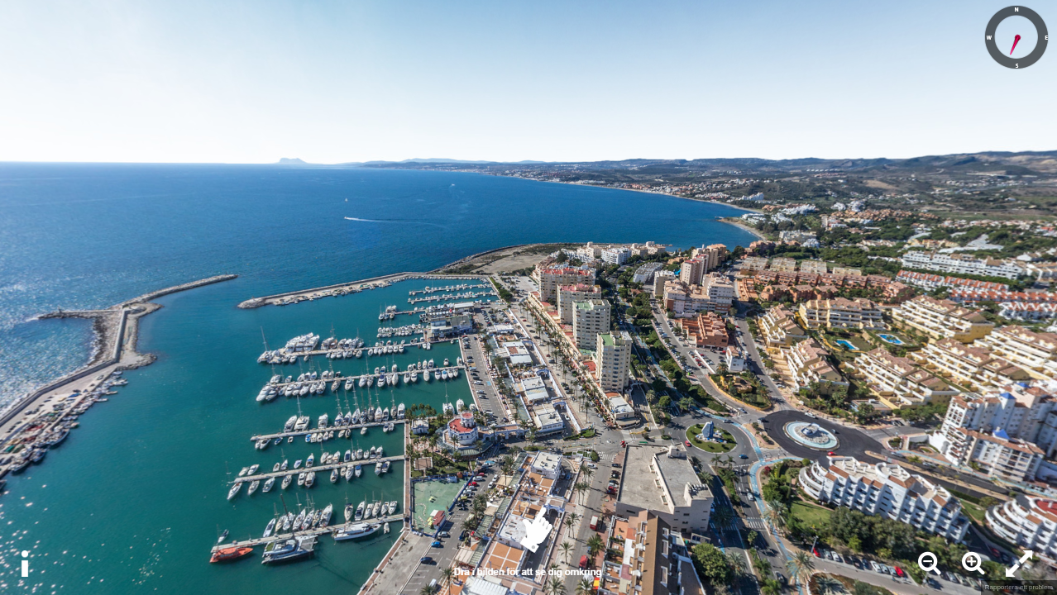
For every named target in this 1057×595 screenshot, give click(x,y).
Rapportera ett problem (1019, 587)
